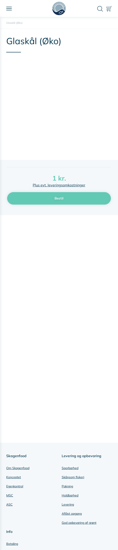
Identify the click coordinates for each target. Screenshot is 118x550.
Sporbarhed (70, 468)
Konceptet (13, 477)
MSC (9, 495)
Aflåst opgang (72, 514)
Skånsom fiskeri (73, 477)
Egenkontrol (14, 486)
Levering (68, 504)
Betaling (12, 544)
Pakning (67, 486)
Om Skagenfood (17, 468)
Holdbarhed (70, 495)
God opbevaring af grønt (79, 523)
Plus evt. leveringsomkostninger (59, 185)
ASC (9, 504)
